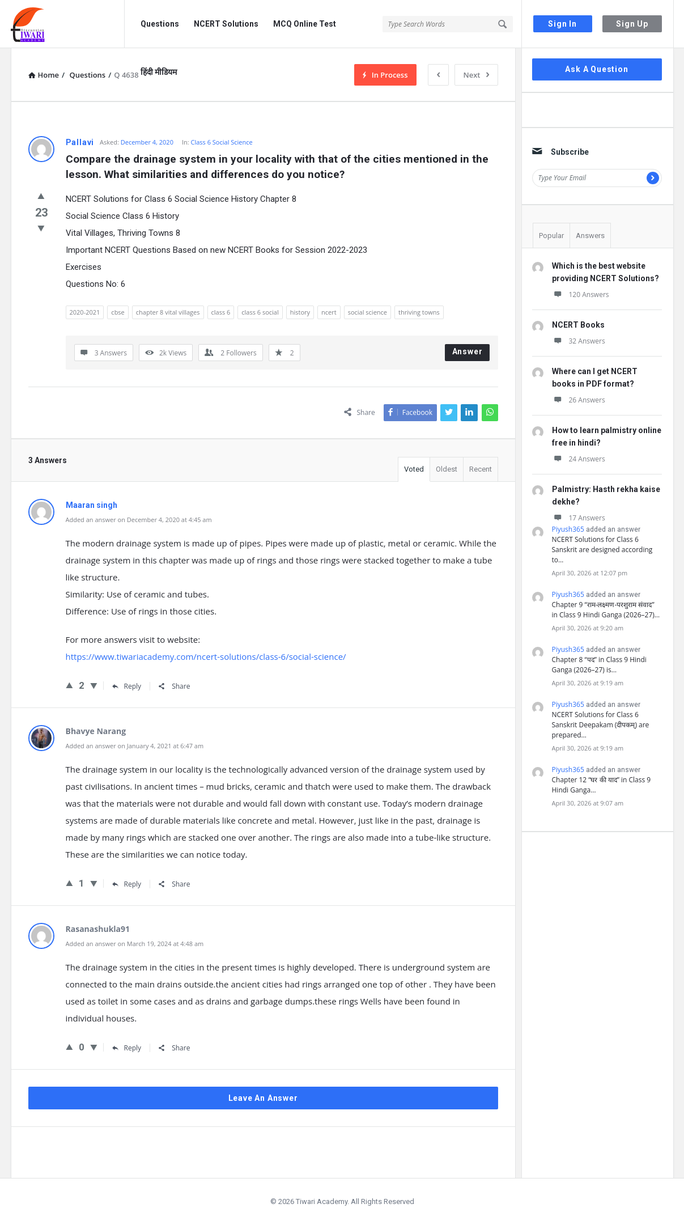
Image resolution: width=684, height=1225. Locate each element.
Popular (551, 235)
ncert (329, 312)
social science (367, 312)
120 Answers (580, 294)
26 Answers (578, 400)
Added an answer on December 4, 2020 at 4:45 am (139, 519)
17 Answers (578, 518)
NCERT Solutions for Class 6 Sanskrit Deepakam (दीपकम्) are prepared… (600, 725)
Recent (480, 469)
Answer (467, 351)
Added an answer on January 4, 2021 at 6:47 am (135, 745)
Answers (590, 235)
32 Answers (578, 341)
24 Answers (578, 459)
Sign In (562, 23)
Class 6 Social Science (222, 142)
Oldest (446, 469)
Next (476, 75)
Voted (414, 469)
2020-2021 (85, 312)
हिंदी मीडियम (159, 72)
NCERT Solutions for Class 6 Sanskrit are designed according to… (602, 550)
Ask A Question (596, 69)
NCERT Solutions (226, 23)
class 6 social (259, 312)
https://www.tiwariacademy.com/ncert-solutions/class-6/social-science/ (206, 656)
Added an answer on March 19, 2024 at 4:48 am (135, 943)
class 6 (221, 312)
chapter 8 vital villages (168, 312)
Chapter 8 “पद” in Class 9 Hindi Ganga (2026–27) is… (599, 665)
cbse (117, 312)
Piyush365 (568, 529)
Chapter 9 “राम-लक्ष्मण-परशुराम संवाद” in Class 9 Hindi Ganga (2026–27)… (606, 610)
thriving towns (419, 312)
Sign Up (632, 23)
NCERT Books (578, 324)
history (300, 312)
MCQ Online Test (304, 23)
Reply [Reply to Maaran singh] (127, 686)
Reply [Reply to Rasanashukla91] (127, 1048)
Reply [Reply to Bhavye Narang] (127, 884)
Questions (160, 23)
